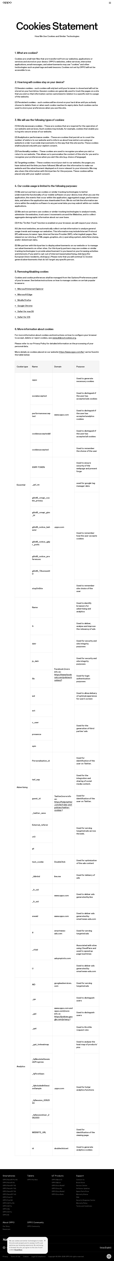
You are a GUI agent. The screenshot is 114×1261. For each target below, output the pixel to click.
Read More (18, 1250)
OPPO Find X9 (7, 1197)
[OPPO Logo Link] (7, 3)
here (84, 254)
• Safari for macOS (24, 311)
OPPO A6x (6, 1209)
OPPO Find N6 (8, 1200)
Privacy (5, 1256)
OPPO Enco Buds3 (58, 1185)
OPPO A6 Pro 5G (8, 1203)
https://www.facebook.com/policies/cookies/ (63, 677)
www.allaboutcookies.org (64, 338)
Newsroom (6, 1229)
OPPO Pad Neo (32, 1180)
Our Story (6, 1226)
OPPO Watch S (57, 1180)
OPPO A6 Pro (7, 1206)
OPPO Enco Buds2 (58, 1191)
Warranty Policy (81, 1203)
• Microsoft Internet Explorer (29, 289)
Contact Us (80, 1180)
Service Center (81, 1185)
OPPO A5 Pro (7, 1212)
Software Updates (83, 1188)
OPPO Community (33, 1226)
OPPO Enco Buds (58, 1194)
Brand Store (80, 1182)
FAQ (77, 1197)
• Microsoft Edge (23, 294)
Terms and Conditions (84, 1206)
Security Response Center (85, 1200)
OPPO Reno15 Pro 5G (10, 1180)
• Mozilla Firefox (23, 300)
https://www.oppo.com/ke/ (71, 352)
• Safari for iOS (22, 317)
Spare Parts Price (82, 1191)
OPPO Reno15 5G (9, 1182)
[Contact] (109, 1256)
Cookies (26, 1256)
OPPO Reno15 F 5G (9, 1185)
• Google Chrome (24, 306)
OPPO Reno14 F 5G (9, 1188)
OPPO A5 (6, 1215)
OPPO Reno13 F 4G (9, 1194)
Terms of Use (15, 1256)
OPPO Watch (56, 1182)
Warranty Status (82, 1194)
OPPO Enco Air (57, 1188)
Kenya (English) (105, 1247)
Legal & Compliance (38, 1256)
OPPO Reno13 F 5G (9, 1191)
